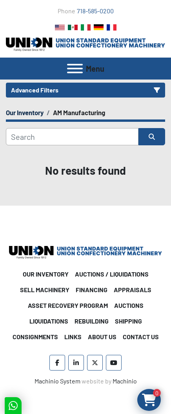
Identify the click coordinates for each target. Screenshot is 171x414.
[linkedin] (76, 363)
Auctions (129, 305)
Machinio (125, 381)
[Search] (72, 136)
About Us (102, 336)
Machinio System (57, 381)
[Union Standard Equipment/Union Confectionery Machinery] (85, 251)
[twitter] (95, 363)
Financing (91, 289)
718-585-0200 (95, 10)
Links (73, 336)
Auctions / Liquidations (112, 274)
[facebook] (57, 363)
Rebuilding (92, 321)
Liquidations (48, 321)
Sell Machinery (44, 289)
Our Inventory (46, 274)
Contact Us (141, 336)
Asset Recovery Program (68, 305)
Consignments (35, 336)
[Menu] (75, 68)
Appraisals (132, 289)
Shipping (128, 321)
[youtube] (114, 363)
